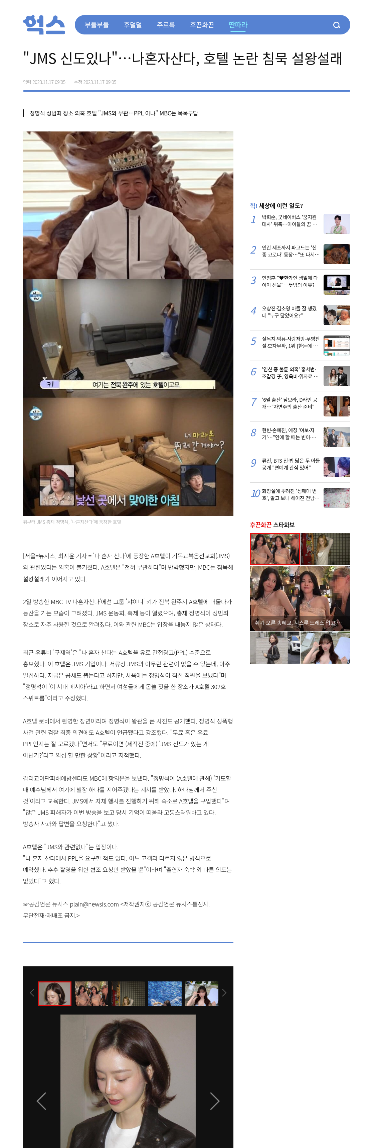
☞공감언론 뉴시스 (45, 903)
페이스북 (303, 79)
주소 (345, 79)
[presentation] (32, 993)
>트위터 (317, 79)
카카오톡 (331, 79)
